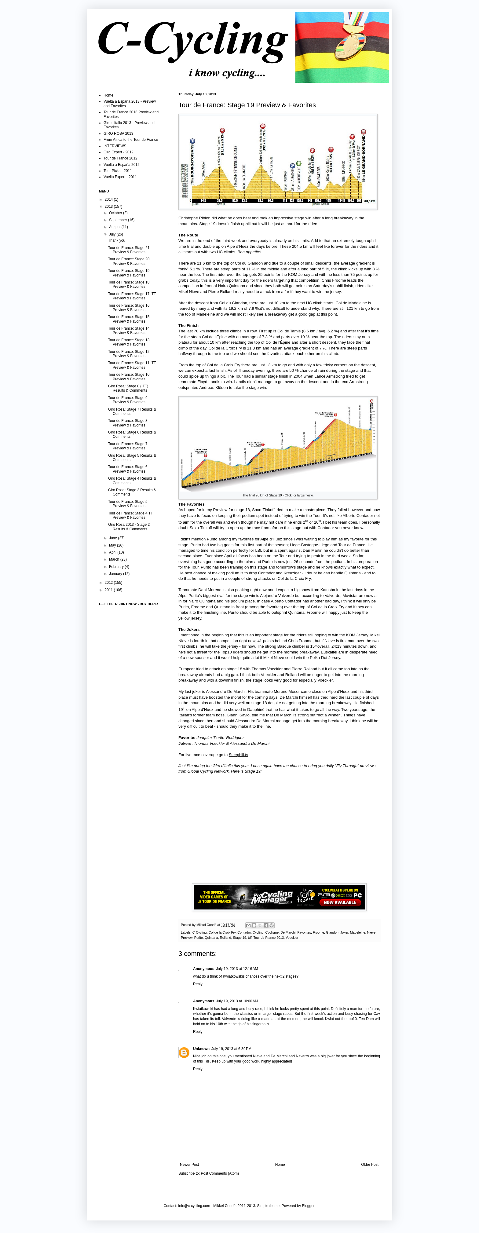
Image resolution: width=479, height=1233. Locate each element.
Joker (344, 932)
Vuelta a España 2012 (122, 165)
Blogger (308, 1206)
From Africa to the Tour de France (131, 139)
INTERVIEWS (115, 146)
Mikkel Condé (206, 925)
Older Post (369, 1164)
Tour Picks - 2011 (118, 171)
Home (280, 1164)
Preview (186, 937)
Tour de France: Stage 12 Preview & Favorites (128, 353)
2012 (109, 582)
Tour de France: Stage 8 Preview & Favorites (128, 423)
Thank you (116, 240)
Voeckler (292, 937)
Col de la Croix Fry (222, 932)
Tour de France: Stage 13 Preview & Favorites (128, 342)
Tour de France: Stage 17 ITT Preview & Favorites (132, 296)
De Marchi (287, 932)
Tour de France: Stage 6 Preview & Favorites (128, 469)
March (114, 559)
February (117, 567)
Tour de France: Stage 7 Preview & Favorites (128, 446)
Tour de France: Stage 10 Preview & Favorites (128, 376)
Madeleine (357, 932)
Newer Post (189, 1164)
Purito (198, 937)
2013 (109, 206)
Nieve (371, 932)
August (115, 227)
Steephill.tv (238, 754)
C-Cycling (199, 932)
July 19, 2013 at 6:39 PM (231, 1049)
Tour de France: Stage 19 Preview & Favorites (128, 273)
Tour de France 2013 (269, 937)
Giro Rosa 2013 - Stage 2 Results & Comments (129, 526)
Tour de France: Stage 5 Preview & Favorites (128, 503)
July (113, 234)
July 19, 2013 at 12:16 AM (237, 969)
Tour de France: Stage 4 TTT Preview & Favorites (131, 515)
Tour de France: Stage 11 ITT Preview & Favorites (132, 365)
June (113, 538)
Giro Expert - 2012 (118, 152)
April (113, 552)
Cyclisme (272, 932)
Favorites (304, 932)
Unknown (201, 1049)
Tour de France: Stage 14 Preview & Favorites (128, 330)
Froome (318, 932)
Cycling (258, 932)
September (118, 220)
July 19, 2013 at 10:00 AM (237, 1001)
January (116, 574)
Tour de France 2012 (120, 158)
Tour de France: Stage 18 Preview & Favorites (128, 284)
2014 (109, 199)
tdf (250, 937)
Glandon (332, 932)
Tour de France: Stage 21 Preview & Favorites (128, 250)
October (116, 213)
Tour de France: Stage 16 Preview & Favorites (128, 307)
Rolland (225, 937)
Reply (198, 984)
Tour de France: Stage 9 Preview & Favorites (128, 400)
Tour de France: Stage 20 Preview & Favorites (128, 261)
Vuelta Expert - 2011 (120, 177)
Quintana (211, 937)
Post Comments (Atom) (220, 1173)
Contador (244, 932)
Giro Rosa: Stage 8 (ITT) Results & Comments (128, 388)
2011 (109, 590)
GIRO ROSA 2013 (118, 133)
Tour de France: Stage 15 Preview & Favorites (128, 319)
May (113, 545)
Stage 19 (239, 937)
